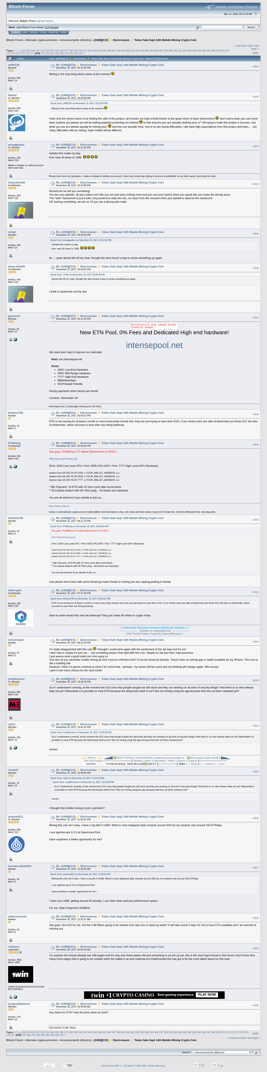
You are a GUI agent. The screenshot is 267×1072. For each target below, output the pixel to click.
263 (190, 50)
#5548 (256, 414)
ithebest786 (15, 412)
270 (223, 50)
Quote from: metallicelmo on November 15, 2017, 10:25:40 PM (80, 732)
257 (161, 50)
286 (76, 53)
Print (255, 53)
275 (22, 53)
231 (37, 50)
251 (133, 50)
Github (147, 760)
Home (16, 32)
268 (213, 50)
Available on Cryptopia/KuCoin (155, 630)
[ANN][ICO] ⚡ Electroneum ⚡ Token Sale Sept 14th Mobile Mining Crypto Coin (145, 40)
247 (114, 50)
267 (209, 50)
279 (43, 53)
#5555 (256, 771)
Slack (165, 633)
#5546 (256, 268)
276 (27, 53)
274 (18, 53)
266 (204, 50)
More (64, 32)
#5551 (256, 592)
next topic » (255, 47)
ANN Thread (132, 633)
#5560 (256, 1005)
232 (42, 50)
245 (104, 50)
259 (171, 50)
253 (142, 50)
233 (47, 50)
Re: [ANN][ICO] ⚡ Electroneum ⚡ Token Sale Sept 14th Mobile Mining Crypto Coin (110, 64)
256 (156, 50)
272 (8, 53)
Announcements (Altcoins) (75, 40)
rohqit (12, 232)
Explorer (193, 760)
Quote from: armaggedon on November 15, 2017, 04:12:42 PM (80, 240)
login (39, 20)
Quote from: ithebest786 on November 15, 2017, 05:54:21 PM (80, 599)
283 (62, 53)
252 (137, 50)
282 (57, 53)
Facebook (156, 633)
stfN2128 (13, 64)
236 (61, 50)
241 (85, 50)
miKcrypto (14, 590)
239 (76, 50)
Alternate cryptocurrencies (41, 40)
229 (28, 50)
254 (147, 50)
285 (71, 53)
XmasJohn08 (16, 182)
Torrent (54, 27)
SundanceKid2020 (19, 866)
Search (34, 32)
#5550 (256, 520)
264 (194, 50)
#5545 (256, 233)
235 (57, 50)
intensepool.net (154, 345)
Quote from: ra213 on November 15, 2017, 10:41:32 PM (77, 778)
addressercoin (17, 916)
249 (123, 50)
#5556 (256, 818)
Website (138, 760)
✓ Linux (220, 764)
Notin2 (12, 95)
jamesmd (14, 316)
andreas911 (15, 816)
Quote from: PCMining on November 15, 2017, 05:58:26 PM (79, 526)
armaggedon (16, 144)
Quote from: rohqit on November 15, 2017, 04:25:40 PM (77, 274)
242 (90, 50)
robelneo (14, 946)
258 (166, 50)
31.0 (47, 27)
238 (71, 50)
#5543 (256, 146)
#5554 (256, 726)
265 (199, 50)
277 (32, 53)
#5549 (256, 444)
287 (81, 53)
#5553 (256, 680)
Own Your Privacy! (93, 760)
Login (43, 32)
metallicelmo (16, 678)
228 (23, 50)
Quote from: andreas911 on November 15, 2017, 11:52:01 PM (80, 874)
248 (118, 50)
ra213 (11, 724)
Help (25, 32)
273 (13, 53)
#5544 (256, 184)
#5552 (256, 641)
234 (52, 50)
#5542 (256, 96)
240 (80, 50)
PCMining (14, 443)
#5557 (256, 867)
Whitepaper (176, 633)
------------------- (128, 630)
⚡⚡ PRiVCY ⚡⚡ (91, 758)
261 (180, 50)
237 (66, 50)
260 (175, 50)
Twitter (144, 633)
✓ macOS (208, 764)
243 (95, 50)
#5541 (256, 66)
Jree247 (13, 770)
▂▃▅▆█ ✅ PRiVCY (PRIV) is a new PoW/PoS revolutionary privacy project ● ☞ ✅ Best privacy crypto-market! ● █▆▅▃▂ (167, 758)
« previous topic (243, 45)
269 (218, 50)
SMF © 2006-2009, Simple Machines (147, 1065)
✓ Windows (194, 764)
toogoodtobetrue (19, 1003)
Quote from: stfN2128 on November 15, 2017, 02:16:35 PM (78, 103)
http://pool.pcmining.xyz (63, 458)
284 (67, 53)
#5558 (256, 918)
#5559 (256, 948)
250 (128, 50)
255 (152, 50)
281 (52, 53)
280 (48, 53)
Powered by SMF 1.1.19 (114, 1065)
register (49, 20)
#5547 (256, 317)
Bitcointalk (159, 760)
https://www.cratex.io (59, 506)
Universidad (16, 639)
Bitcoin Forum (14, 40)
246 (109, 50)
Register (53, 32)
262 (185, 50)
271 (227, 50)
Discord (181, 760)
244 (99, 50)
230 (33, 50)
